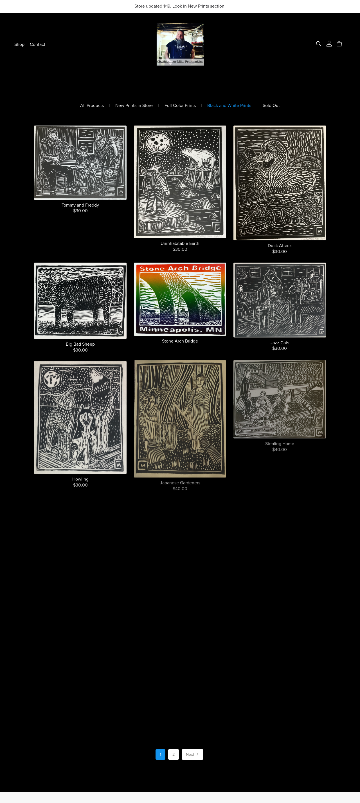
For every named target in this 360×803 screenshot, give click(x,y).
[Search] (318, 43)
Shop (19, 44)
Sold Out (271, 105)
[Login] (329, 43)
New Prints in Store (134, 105)
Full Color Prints (180, 105)
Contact (37, 44)
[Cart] (342, 44)
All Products (92, 105)
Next (192, 755)
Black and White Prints (229, 105)
